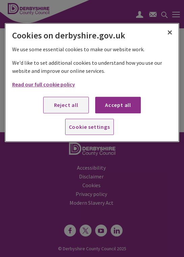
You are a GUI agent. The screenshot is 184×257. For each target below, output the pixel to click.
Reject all (66, 105)
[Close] (169, 32)
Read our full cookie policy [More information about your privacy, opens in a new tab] (43, 84)
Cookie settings (89, 126)
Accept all (118, 105)
